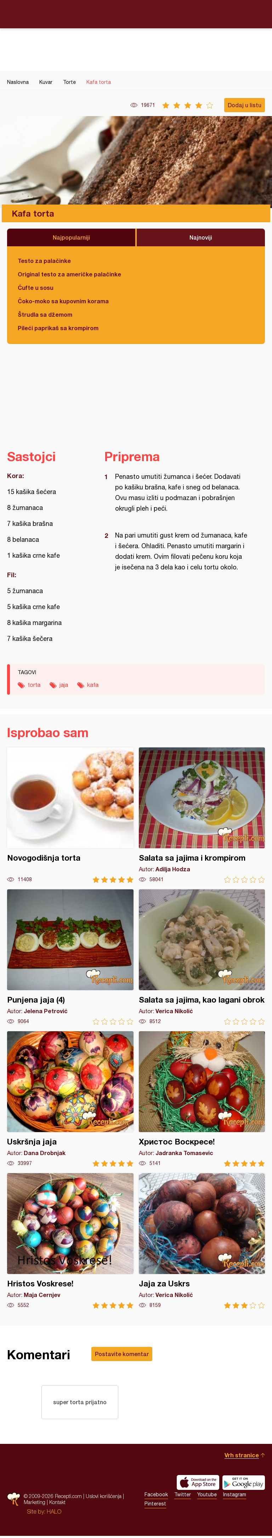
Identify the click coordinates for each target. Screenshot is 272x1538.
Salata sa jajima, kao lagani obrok (202, 957)
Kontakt (57, 1504)
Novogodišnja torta (70, 815)
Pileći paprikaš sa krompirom (58, 328)
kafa (92, 685)
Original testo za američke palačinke (69, 274)
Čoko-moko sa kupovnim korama (63, 301)
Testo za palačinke (44, 260)
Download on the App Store (198, 1484)
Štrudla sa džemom (45, 314)
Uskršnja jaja (70, 1099)
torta (34, 685)
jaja (64, 685)
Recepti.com (136, 14)
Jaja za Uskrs (202, 1241)
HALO (54, 1513)
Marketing (34, 1504)
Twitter (182, 1496)
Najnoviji (200, 237)
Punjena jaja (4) (70, 957)
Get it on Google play (243, 1484)
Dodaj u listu (244, 105)
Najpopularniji (71, 237)
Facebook (156, 1496)
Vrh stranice (242, 1457)
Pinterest (155, 1506)
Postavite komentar (122, 1353)
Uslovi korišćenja (103, 1498)
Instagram (234, 1496)
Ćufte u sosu (35, 287)
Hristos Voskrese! (70, 1241)
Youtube (207, 1496)
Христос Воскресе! (202, 1099)
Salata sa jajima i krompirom (202, 815)
